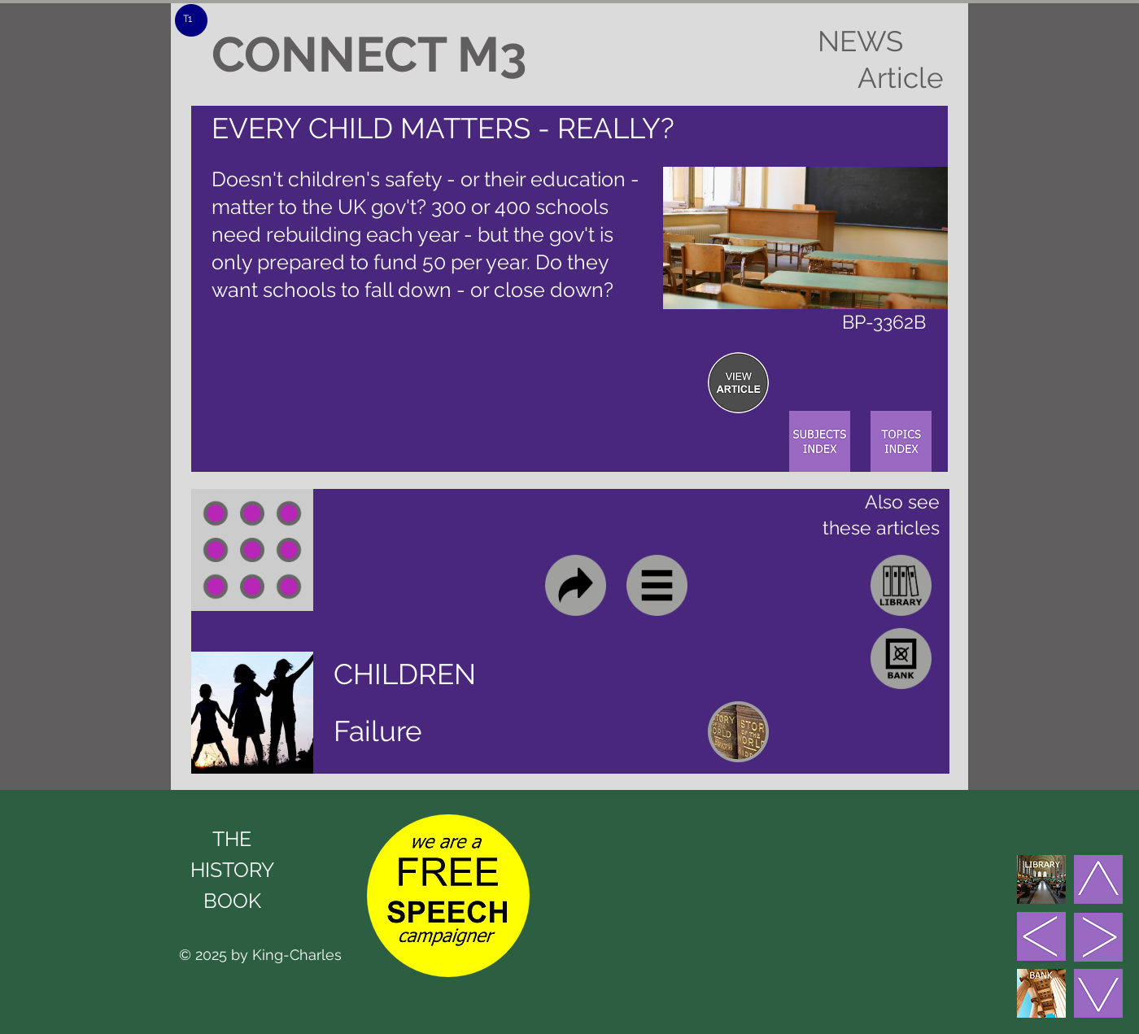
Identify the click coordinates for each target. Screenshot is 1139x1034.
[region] (738, 383)
